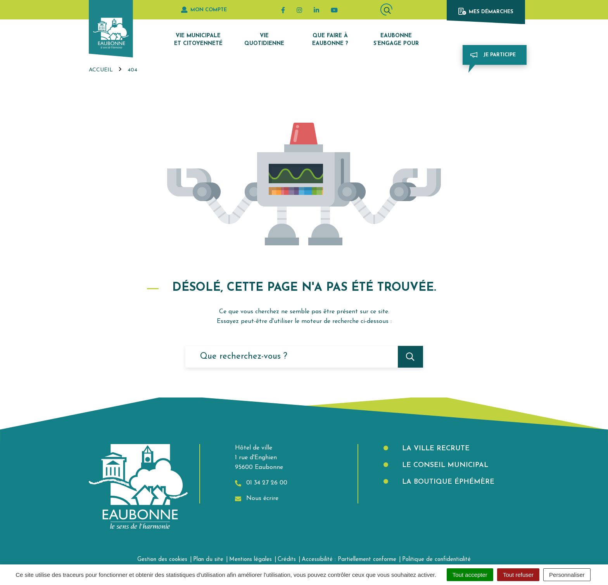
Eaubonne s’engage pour (396, 40)
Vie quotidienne (264, 40)
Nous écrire (256, 498)
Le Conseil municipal (444, 465)
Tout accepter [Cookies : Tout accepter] (470, 574)
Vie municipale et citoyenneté (198, 40)
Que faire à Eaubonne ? (330, 40)
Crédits (287, 559)
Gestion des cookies (162, 559)
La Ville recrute (435, 448)
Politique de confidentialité (436, 559)
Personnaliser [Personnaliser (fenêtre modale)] (567, 574)
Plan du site (208, 559)
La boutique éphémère (447, 482)
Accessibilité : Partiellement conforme (349, 559)
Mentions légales (250, 559)
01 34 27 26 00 (261, 483)
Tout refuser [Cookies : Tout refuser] (518, 574)
